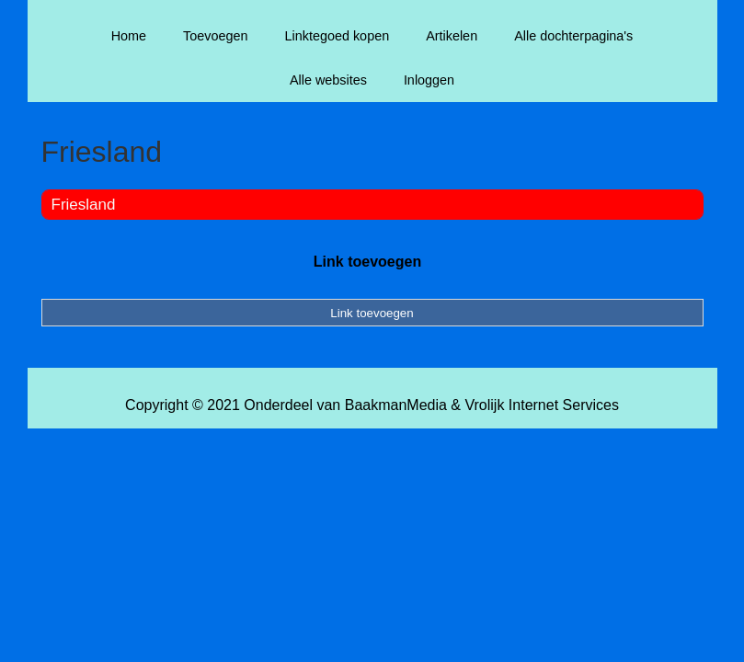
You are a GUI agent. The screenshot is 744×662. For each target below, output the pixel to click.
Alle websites (328, 80)
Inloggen (429, 80)
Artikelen (451, 36)
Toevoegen (215, 36)
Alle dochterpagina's (573, 36)
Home (128, 36)
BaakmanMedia (396, 405)
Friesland (84, 204)
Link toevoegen (367, 261)
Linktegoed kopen (337, 36)
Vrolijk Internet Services (541, 405)
